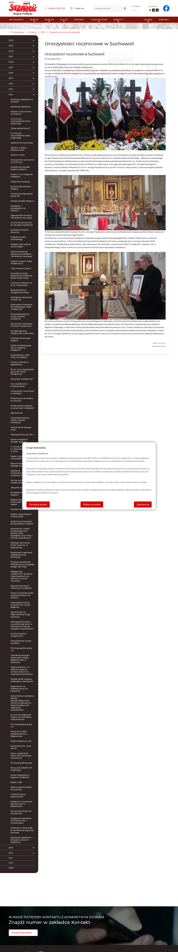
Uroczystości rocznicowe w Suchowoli (64, 32)
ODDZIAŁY (79, 19)
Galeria (148, 20)
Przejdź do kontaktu (22, 932)
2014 (43, 32)
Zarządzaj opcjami (38, 504)
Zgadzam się (143, 504)
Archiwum (32, 32)
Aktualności (16, 19)
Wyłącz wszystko (91, 504)
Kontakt (164, 19)
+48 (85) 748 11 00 (56, 8)
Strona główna (18, 32)
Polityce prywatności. (50, 493)
